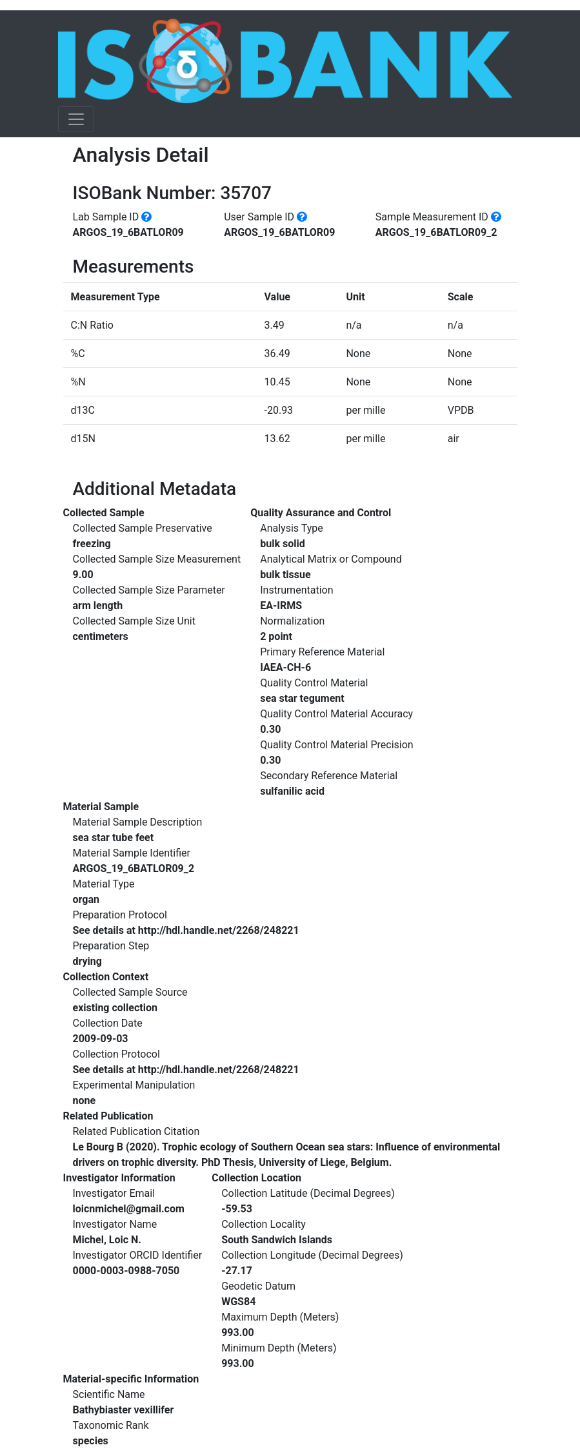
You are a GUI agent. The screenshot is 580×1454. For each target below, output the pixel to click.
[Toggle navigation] (76, 119)
